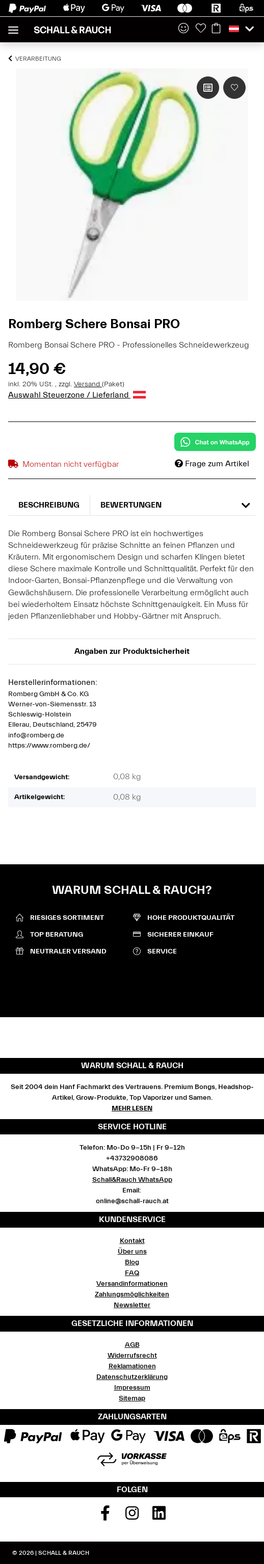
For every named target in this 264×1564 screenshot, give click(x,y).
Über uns (132, 1252)
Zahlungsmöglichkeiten (132, 1294)
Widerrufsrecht (132, 1355)
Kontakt (132, 1241)
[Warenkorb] (216, 29)
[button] (183, 29)
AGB (132, 1345)
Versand (88, 384)
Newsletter (132, 1305)
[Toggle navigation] (13, 25)
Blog (132, 1262)
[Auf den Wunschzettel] (234, 87)
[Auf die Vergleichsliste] (208, 87)
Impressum (132, 1388)
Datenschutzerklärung (132, 1377)
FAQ (132, 1273)
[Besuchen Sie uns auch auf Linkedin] (159, 1517)
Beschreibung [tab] (49, 505)
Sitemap (132, 1398)
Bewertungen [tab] (131, 505)
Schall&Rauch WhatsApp (132, 1180)
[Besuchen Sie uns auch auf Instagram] (132, 1517)
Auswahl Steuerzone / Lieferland (77, 395)
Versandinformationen (132, 1284)
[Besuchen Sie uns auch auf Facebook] (105, 1517)
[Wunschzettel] (200, 29)
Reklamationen (132, 1366)
